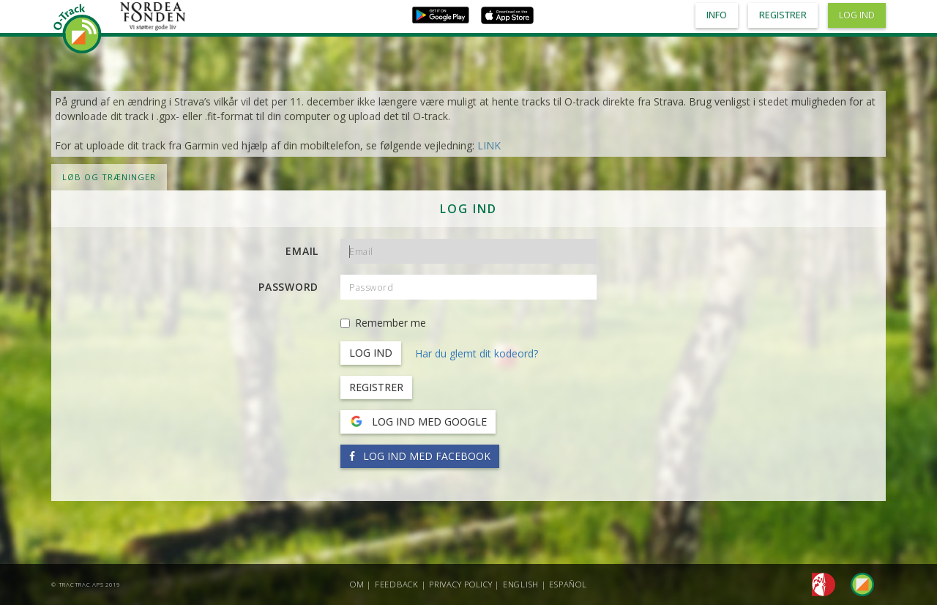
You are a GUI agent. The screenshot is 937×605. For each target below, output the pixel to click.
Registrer (376, 387)
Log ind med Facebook (419, 456)
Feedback (397, 584)
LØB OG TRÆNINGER (109, 176)
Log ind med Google (418, 422)
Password (288, 287)
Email (301, 251)
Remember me (383, 323)
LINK (489, 145)
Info (716, 15)
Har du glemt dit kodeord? (476, 353)
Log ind (857, 15)
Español (567, 584)
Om (357, 584)
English (521, 584)
